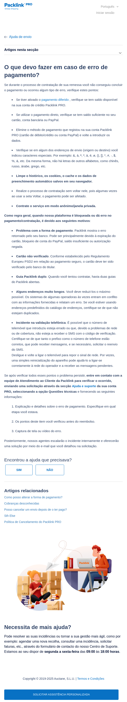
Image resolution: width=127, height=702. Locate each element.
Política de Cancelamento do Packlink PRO (32, 522)
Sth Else (9, 515)
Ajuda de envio (20, 37)
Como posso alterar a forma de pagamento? (33, 497)
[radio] (19, 470)
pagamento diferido (55, 99)
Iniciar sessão (105, 12)
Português (108, 6)
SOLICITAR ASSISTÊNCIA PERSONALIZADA (61, 694)
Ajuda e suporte (84, 386)
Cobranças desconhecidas (21, 503)
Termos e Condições (90, 678)
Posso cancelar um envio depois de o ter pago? (35, 509)
